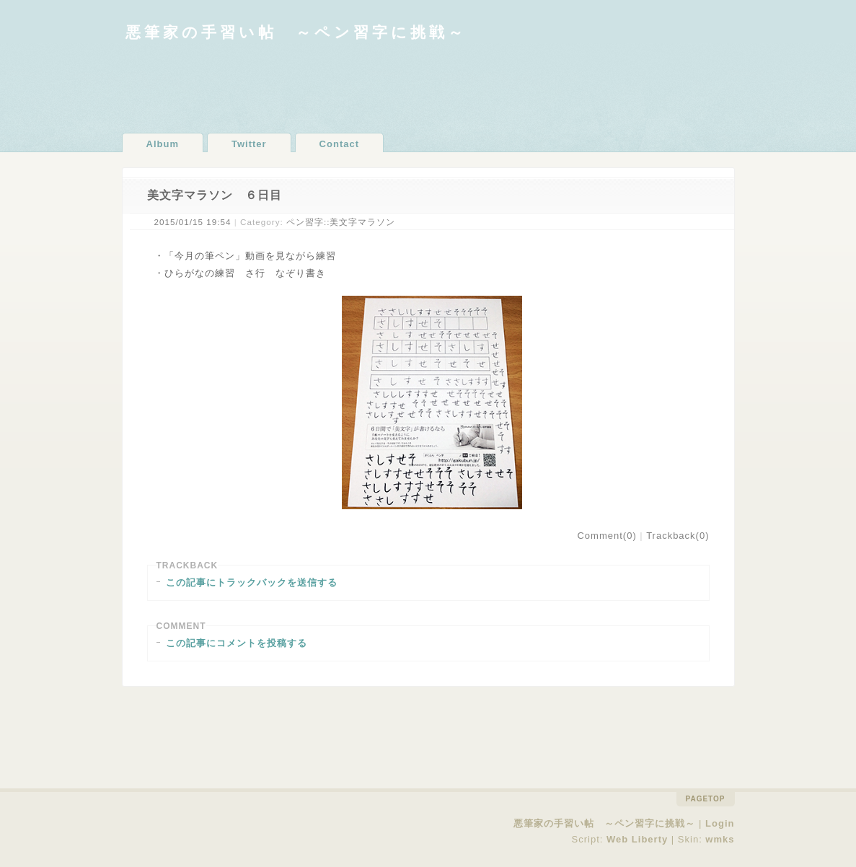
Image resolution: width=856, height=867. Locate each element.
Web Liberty (637, 839)
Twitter (249, 143)
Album (162, 143)
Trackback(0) (677, 535)
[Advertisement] (428, 86)
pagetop (705, 799)
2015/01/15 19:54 (192, 221)
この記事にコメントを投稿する (236, 643)
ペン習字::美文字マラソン (341, 221)
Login (719, 823)
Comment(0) (606, 535)
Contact (339, 143)
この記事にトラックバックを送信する (251, 582)
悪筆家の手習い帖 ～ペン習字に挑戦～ (296, 32)
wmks (719, 839)
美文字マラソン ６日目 (214, 195)
